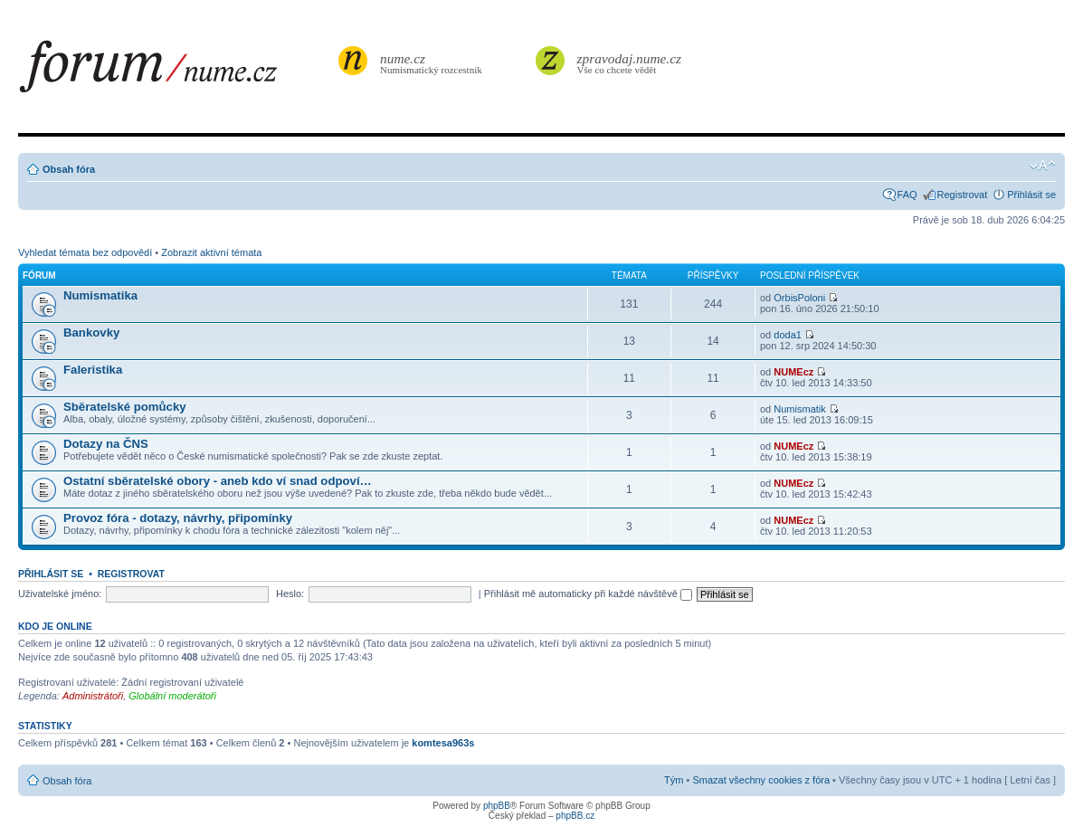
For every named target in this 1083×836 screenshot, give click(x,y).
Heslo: (290, 593)
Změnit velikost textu (1043, 165)
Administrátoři (92, 695)
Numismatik (799, 409)
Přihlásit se (1031, 194)
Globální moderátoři (172, 695)
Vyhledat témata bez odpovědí (85, 252)
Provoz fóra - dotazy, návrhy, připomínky (177, 518)
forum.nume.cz (176, 71)
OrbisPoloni (799, 297)
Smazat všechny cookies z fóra (761, 779)
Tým (673, 779)
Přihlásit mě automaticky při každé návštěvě (588, 593)
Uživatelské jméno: (59, 593)
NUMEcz (793, 371)
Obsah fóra (69, 169)
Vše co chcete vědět (629, 63)
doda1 (788, 334)
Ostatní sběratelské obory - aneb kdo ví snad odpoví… (217, 481)
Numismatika (100, 295)
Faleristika (92, 369)
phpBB (496, 806)
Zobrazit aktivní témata (211, 252)
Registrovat (962, 194)
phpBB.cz (575, 816)
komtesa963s (443, 742)
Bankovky (91, 332)
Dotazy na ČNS (105, 444)
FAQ (907, 194)
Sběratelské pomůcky (124, 406)
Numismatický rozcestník (433, 63)
